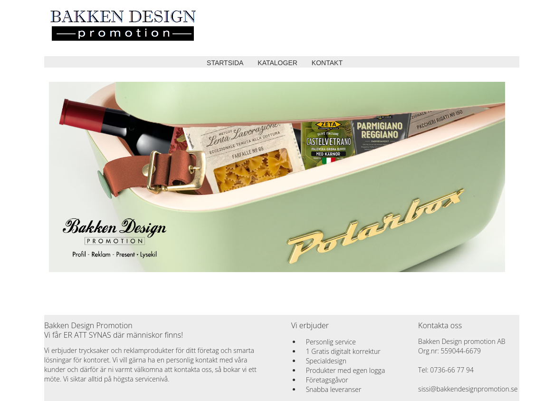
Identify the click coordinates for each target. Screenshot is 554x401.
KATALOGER (277, 63)
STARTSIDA (225, 63)
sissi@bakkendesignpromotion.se (467, 388)
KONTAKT (327, 63)
